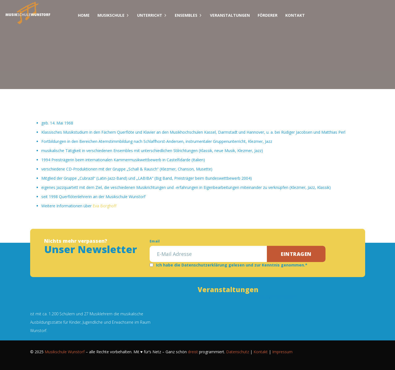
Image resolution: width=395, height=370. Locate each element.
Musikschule (111, 15)
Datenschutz (237, 351)
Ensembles (186, 15)
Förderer (267, 15)
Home (84, 15)
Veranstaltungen (230, 15)
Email (155, 241)
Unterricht (149, 15)
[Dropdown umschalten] (127, 15)
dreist (193, 351)
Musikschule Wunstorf (65, 351)
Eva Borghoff (104, 205)
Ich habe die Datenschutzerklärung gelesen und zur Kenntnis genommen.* (231, 265)
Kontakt (295, 15)
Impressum (282, 351)
